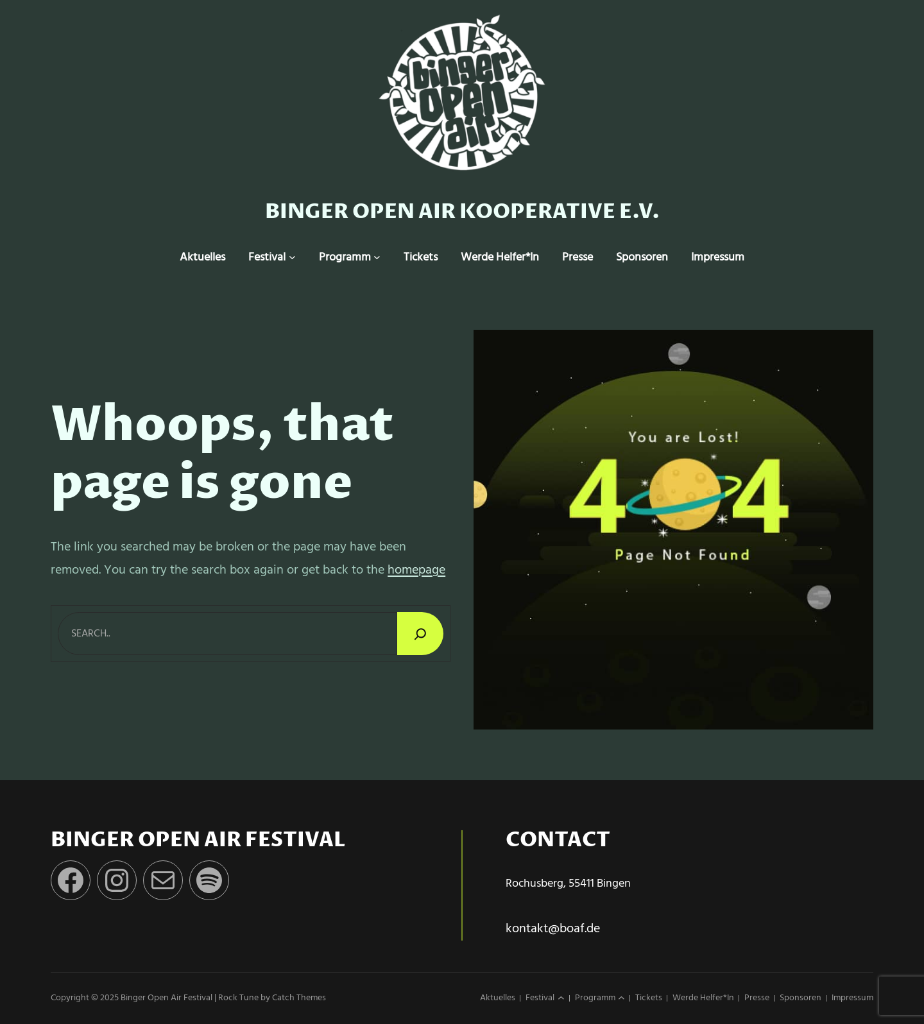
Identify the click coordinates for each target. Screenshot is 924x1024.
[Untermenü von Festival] (292, 257)
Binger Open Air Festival (166, 998)
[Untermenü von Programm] (377, 257)
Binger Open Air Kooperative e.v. (462, 212)
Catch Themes (299, 998)
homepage (416, 570)
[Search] (420, 633)
